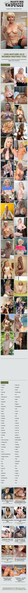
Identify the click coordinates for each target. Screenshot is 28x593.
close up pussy (4, 439)
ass (2, 389)
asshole (3, 392)
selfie (16, 449)
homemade (17, 392)
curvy (2, 451)
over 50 (17, 428)
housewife (17, 397)
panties (17, 435)
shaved (17, 451)
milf (16, 408)
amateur (3, 385)
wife (16, 480)
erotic (2, 459)
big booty (3, 406)
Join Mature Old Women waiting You (14, 55)
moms (16, 411)
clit (2, 437)
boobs (2, 420)
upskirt (16, 470)
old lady (17, 418)
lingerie (17, 404)
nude (16, 413)
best (2, 404)
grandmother (4, 478)
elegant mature (4, 456)
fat (2, 461)
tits (16, 466)
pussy (16, 442)
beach (2, 399)
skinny (16, 454)
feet (2, 463)
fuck (2, 466)
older (16, 420)
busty (2, 428)
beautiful (3, 401)
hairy (2, 482)
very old (17, 475)
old (16, 416)
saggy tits (17, 447)
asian (2, 387)
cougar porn (4, 442)
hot (16, 394)
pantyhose (17, 437)
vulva (16, 478)
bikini (2, 411)
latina (16, 399)
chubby (3, 435)
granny (3, 480)
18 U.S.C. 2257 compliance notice (18, 589)
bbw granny (4, 397)
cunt (2, 449)
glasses (3, 475)
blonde (3, 416)
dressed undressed (5, 454)
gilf (2, 470)
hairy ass (17, 385)
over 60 (17, 430)
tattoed (16, 463)
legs (16, 401)
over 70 (17, 432)
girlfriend (3, 473)
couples (3, 444)
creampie (3, 447)
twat (16, 468)
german (3, 468)
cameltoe (3, 432)
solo (16, 459)
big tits (2, 408)
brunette (3, 425)
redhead (17, 444)
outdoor (17, 423)
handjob (17, 387)
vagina (16, 473)
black (2, 413)
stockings (17, 461)
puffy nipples (18, 439)
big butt (3, 430)
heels (16, 389)
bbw (2, 394)
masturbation (18, 406)
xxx (16, 482)
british (2, 423)
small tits (17, 456)
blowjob (3, 418)
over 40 (17, 425)
